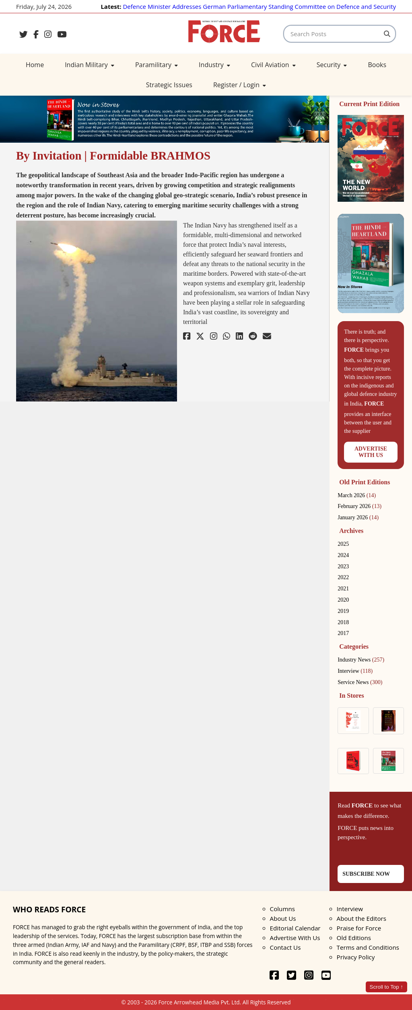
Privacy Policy (356, 957)
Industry (214, 64)
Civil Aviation (273, 64)
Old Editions (354, 938)
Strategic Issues (169, 84)
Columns (282, 909)
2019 (343, 611)
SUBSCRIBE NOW (366, 874)
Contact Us (285, 947)
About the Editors (361, 918)
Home (35, 64)
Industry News (361, 660)
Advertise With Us (295, 938)
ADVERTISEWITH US (370, 452)
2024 (343, 555)
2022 (343, 577)
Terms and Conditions (368, 947)
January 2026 (358, 517)
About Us (283, 918)
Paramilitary (156, 64)
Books (377, 64)
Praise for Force (359, 928)
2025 (343, 544)
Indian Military (89, 64)
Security (332, 64)
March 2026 (357, 495)
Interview (355, 671)
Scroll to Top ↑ (386, 987)
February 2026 (359, 506)
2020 (343, 600)
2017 (343, 633)
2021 (343, 589)
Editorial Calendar (295, 928)
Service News (360, 682)
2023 (343, 566)
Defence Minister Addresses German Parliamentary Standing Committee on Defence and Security (259, 6)
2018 (343, 622)
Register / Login (239, 84)
